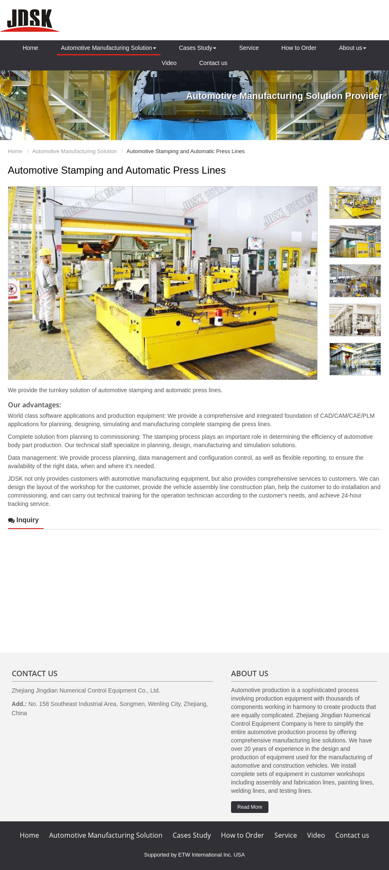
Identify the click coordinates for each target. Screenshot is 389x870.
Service (249, 47)
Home (30, 47)
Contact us (213, 63)
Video (169, 63)
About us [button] (352, 47)
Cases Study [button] (197, 47)
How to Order (298, 47)
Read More (249, 807)
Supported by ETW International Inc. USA (194, 855)
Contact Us (35, 673)
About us (249, 673)
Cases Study (192, 835)
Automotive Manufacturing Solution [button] (108, 47)
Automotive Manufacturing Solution (74, 151)
